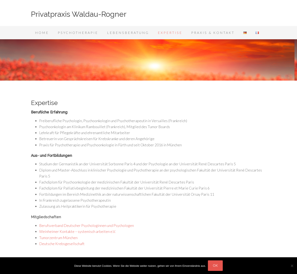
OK (215, 266)
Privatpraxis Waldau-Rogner (78, 14)
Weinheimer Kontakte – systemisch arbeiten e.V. (77, 231)
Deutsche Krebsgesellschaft (62, 243)
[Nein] (292, 266)
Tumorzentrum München (58, 237)
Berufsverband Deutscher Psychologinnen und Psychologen (86, 225)
